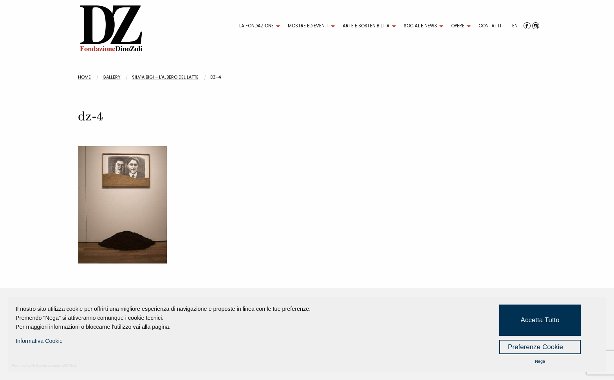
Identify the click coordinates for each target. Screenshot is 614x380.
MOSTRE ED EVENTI (308, 26)
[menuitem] (257, 26)
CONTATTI (490, 26)
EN (515, 26)
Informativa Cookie (39, 341)
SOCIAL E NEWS (420, 26)
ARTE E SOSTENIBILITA (366, 26)
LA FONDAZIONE (256, 26)
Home (84, 77)
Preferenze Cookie (535, 347)
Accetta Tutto (540, 320)
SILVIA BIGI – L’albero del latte (165, 77)
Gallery (112, 77)
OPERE (457, 26)
